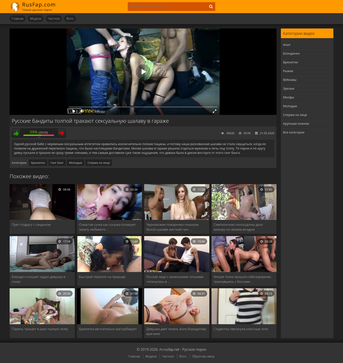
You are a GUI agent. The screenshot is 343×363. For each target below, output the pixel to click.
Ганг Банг (57, 163)
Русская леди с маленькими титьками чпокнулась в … (174, 279)
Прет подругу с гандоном (31, 224)
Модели (35, 18)
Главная (17, 18)
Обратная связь (203, 356)
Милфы (288, 97)
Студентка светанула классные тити (241, 329)
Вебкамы (289, 80)
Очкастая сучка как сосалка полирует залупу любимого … (107, 226)
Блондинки (291, 53)
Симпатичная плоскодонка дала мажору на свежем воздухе (238, 226)
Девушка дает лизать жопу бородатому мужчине (176, 331)
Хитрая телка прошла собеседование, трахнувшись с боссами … (243, 279)
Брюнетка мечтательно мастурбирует (108, 329)
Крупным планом (296, 123)
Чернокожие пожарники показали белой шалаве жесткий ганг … (172, 226)
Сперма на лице (99, 163)
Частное (54, 18)
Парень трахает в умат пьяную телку (40, 329)
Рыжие (288, 71)
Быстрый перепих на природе (102, 276)
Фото (70, 18)
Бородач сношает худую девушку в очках (38, 279)
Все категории (293, 132)
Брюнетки (38, 163)
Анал (286, 45)
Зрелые (288, 88)
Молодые (75, 163)
